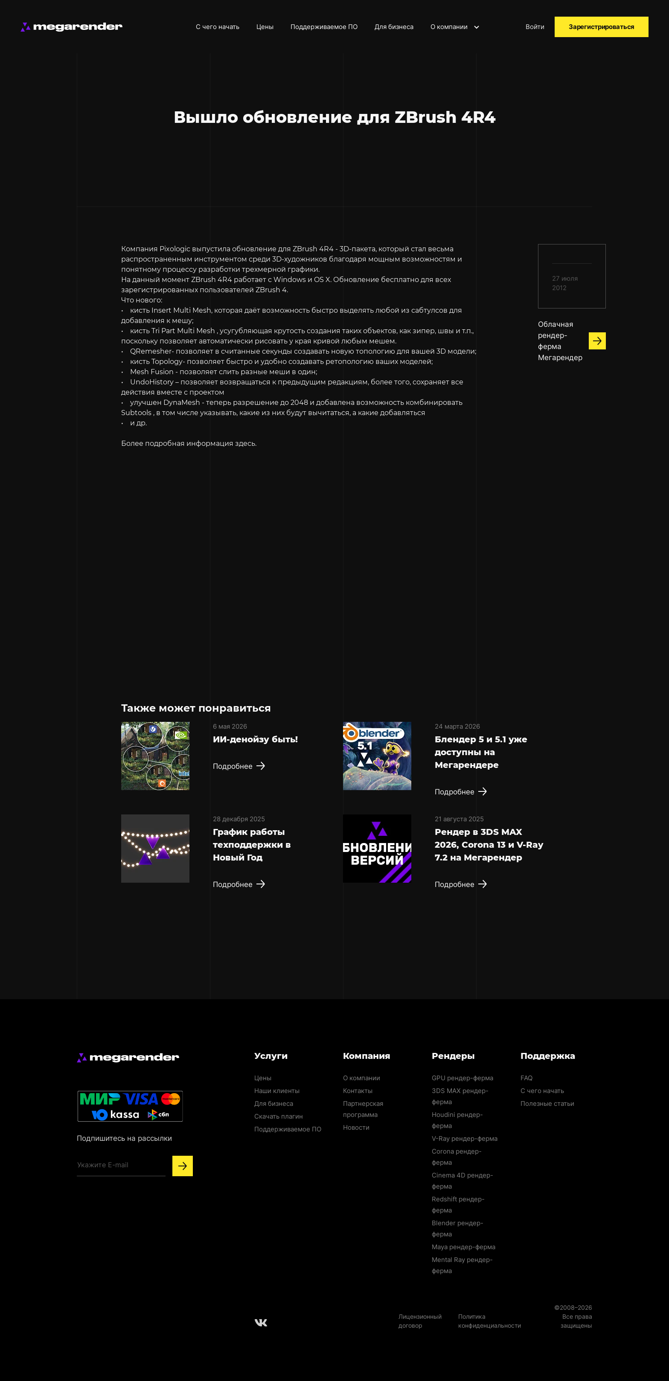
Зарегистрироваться (601, 27)
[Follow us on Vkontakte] (261, 1322)
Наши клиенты (277, 1091)
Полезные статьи (547, 1103)
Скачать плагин (278, 1116)
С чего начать (217, 27)
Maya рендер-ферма (463, 1247)
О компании (455, 27)
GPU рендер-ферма (462, 1078)
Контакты (357, 1091)
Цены (264, 27)
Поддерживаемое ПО (324, 27)
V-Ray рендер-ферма (464, 1138)
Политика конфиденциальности (489, 1321)
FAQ (526, 1078)
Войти (535, 27)
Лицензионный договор (420, 1321)
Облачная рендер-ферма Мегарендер (572, 341)
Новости (356, 1127)
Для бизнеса (394, 27)
